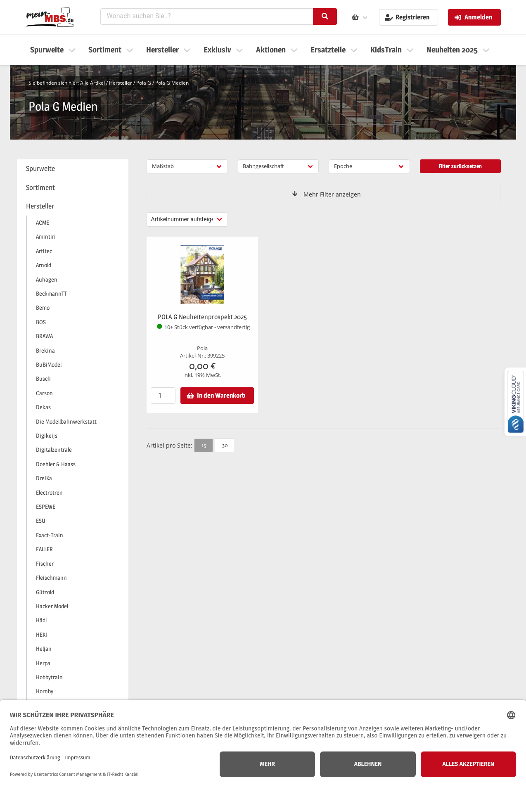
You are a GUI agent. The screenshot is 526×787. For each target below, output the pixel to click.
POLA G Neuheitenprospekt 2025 (202, 317)
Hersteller (120, 82)
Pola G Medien (172, 82)
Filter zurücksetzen (460, 166)
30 (224, 445)
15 (203, 445)
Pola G (143, 82)
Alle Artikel (92, 82)
